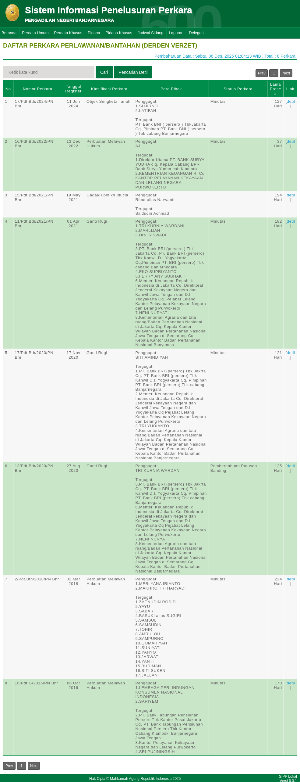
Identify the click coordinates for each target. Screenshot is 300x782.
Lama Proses (275, 89)
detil (291, 101)
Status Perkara (238, 89)
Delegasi (196, 32)
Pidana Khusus (119, 32)
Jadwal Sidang (151, 32)
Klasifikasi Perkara (109, 89)
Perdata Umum (35, 32)
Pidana (94, 32)
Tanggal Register (73, 88)
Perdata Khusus (68, 32)
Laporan (176, 32)
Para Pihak (171, 89)
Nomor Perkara (37, 89)
